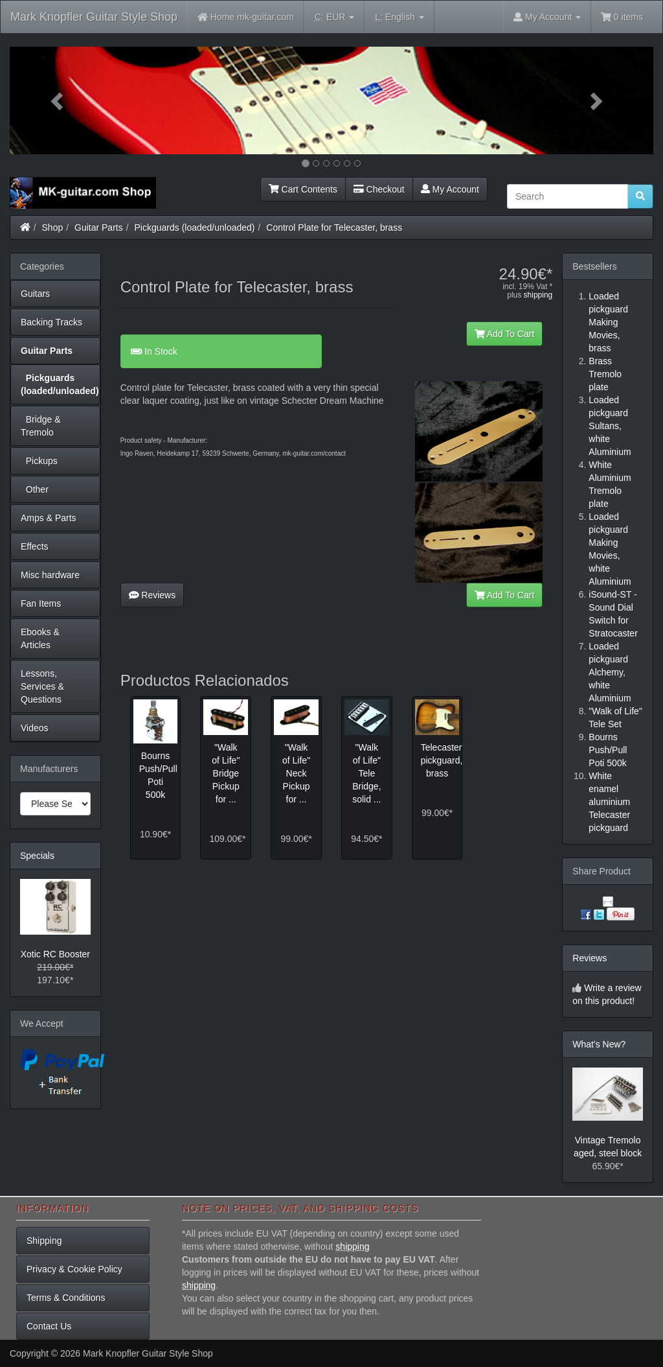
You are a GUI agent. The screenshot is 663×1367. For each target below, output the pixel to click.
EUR (334, 17)
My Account (450, 189)
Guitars (35, 293)
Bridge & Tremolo (40, 426)
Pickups (39, 461)
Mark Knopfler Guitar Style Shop (93, 16)
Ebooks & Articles (40, 638)
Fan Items (41, 603)
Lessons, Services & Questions (42, 686)
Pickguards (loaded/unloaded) (195, 227)
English (399, 17)
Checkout (379, 189)
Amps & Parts (48, 518)
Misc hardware (50, 575)
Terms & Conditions (66, 1297)
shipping (538, 294)
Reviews (152, 595)
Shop (52, 227)
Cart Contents (303, 189)
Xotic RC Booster (55, 954)
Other (35, 489)
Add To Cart (505, 334)
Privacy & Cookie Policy (74, 1269)
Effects (35, 546)
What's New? (598, 1044)
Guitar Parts (98, 227)
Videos (35, 728)
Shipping (44, 1240)
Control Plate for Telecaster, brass (334, 227)
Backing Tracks (51, 322)
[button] (58, 100)
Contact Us (49, 1326)
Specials (37, 855)
